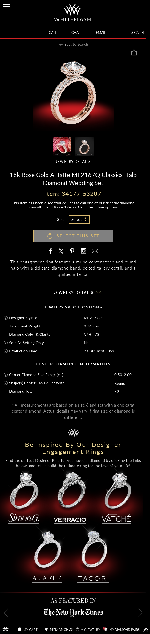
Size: (61, 219)
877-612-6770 (66, 207)
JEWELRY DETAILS (73, 161)
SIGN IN (137, 32)
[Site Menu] (7, 5)
